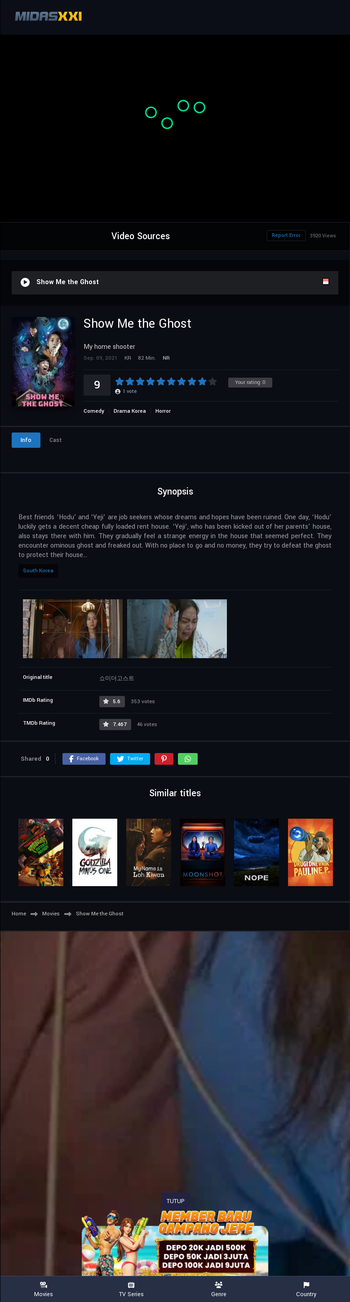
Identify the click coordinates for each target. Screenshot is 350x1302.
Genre (219, 1290)
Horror (163, 411)
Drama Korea (130, 411)
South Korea (38, 571)
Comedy (94, 411)
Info (26, 440)
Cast (55, 440)
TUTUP (176, 1201)
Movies (44, 1290)
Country (306, 1290)
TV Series (131, 1290)
